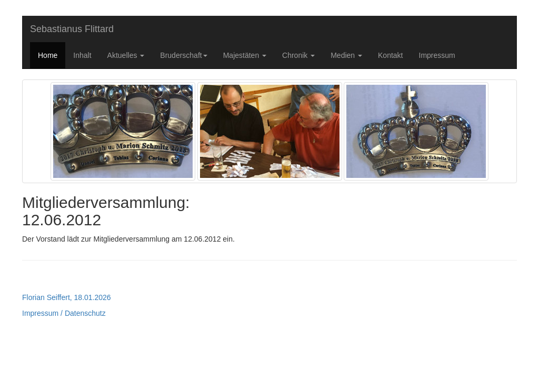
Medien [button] (346, 55)
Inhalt (82, 55)
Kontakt (390, 55)
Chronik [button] (298, 55)
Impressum (437, 55)
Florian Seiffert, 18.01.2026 (66, 297)
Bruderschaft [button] (183, 55)
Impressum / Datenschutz (64, 313)
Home (47, 55)
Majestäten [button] (244, 55)
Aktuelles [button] (126, 55)
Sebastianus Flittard (72, 29)
